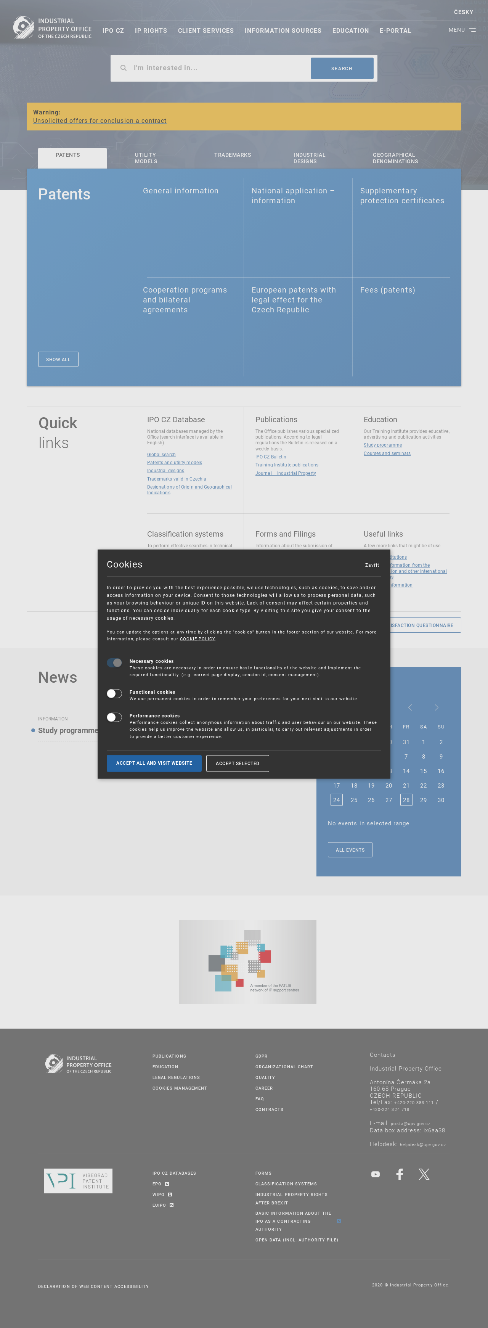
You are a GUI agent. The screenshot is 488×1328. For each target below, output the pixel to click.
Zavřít (372, 565)
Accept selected (238, 763)
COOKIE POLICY (197, 638)
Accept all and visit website (154, 763)
